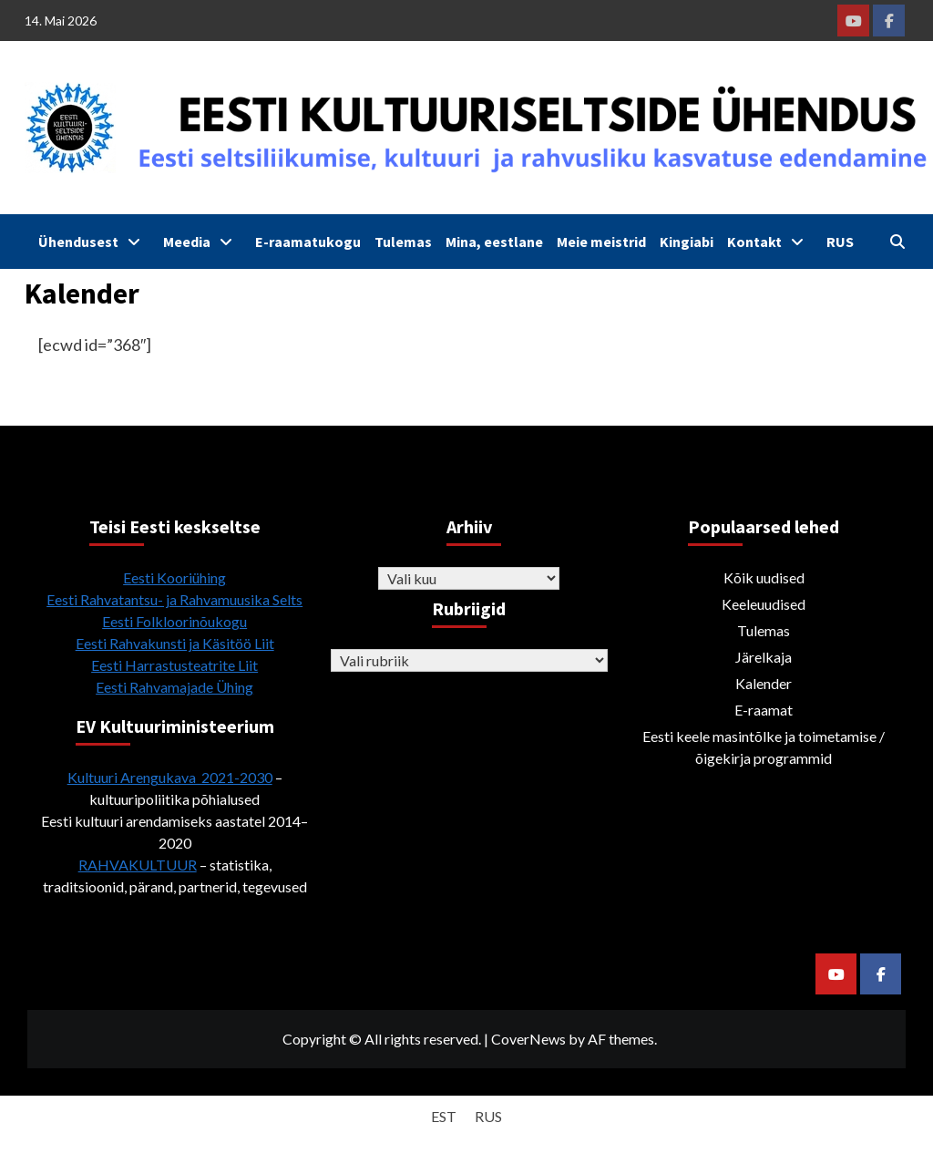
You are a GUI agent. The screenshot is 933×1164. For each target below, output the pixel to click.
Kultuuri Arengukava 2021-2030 (169, 777)
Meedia (202, 241)
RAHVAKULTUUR (137, 864)
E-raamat (763, 709)
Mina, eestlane (494, 241)
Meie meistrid (601, 241)
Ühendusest (93, 241)
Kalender (763, 683)
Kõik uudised (764, 577)
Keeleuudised (763, 604)
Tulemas (403, 241)
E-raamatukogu (308, 241)
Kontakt (770, 241)
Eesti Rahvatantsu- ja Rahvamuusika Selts (174, 599)
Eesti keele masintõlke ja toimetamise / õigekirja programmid (763, 747)
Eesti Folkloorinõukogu (174, 621)
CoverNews (528, 1038)
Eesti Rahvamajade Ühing (174, 686)
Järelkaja (763, 656)
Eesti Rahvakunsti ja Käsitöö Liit (175, 643)
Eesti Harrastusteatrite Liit (174, 665)
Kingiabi (686, 241)
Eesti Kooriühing (174, 577)
